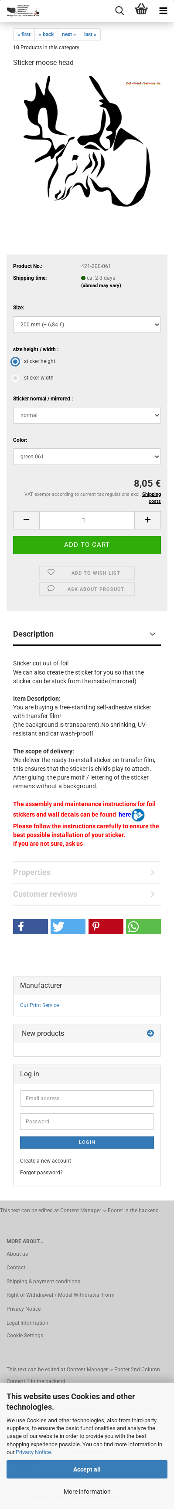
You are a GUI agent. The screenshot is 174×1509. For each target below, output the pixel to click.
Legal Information (27, 1323)
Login (87, 1142)
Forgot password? (41, 1173)
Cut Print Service (39, 1005)
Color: (20, 440)
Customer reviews (45, 894)
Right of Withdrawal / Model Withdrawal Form (61, 1295)
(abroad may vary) (101, 285)
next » (69, 34)
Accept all (87, 1469)
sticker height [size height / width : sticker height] (34, 361)
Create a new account (45, 1161)
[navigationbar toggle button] (163, 11)
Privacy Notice (33, 1452)
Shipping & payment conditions (43, 1281)
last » (90, 34)
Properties (32, 872)
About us (17, 1254)
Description (33, 633)
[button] (26, 520)
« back (46, 34)
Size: (18, 308)
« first (24, 34)
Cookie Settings (25, 1336)
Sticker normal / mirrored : (43, 399)
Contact (16, 1268)
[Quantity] (87, 520)
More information (87, 1491)
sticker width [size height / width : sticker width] (33, 378)
